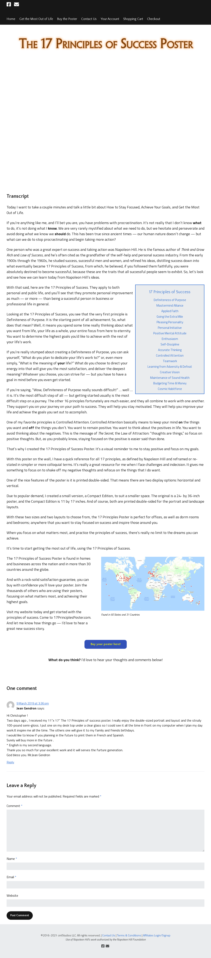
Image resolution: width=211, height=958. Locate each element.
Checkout (153, 19)
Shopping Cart (133, 19)
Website (12, 895)
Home (11, 19)
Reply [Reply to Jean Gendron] (10, 762)
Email (11, 876)
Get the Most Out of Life (36, 19)
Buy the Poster (67, 19)
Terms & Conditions (129, 935)
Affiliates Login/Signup (156, 935)
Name (12, 858)
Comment (14, 805)
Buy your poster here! (106, 644)
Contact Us (89, 19)
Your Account (110, 19)
